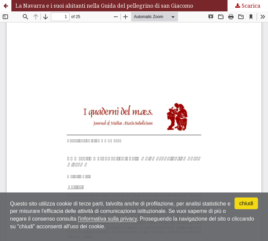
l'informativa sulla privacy (107, 219)
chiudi (246, 203)
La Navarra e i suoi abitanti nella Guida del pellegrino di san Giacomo (104, 5)
